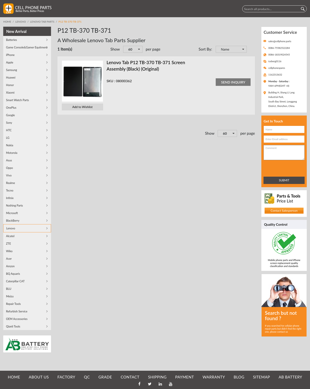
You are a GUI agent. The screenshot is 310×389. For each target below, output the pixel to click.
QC (87, 377)
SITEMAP (261, 377)
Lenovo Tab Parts (42, 21)
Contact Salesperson (284, 210)
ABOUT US (39, 377)
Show (115, 49)
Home (7, 21)
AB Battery (290, 377)
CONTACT (130, 377)
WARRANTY (214, 377)
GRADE (105, 377)
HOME (14, 377)
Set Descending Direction (250, 49)
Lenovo (20, 21)
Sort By (205, 49)
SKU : (111, 81)
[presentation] (282, 167)
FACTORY (66, 377)
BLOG (239, 377)
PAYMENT (184, 377)
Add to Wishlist (82, 107)
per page (153, 49)
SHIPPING (157, 377)
